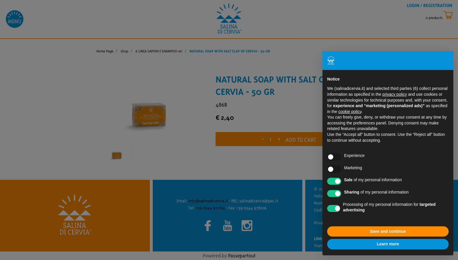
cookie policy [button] (349, 111)
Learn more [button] (388, 244)
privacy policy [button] (394, 94)
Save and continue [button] (388, 231)
